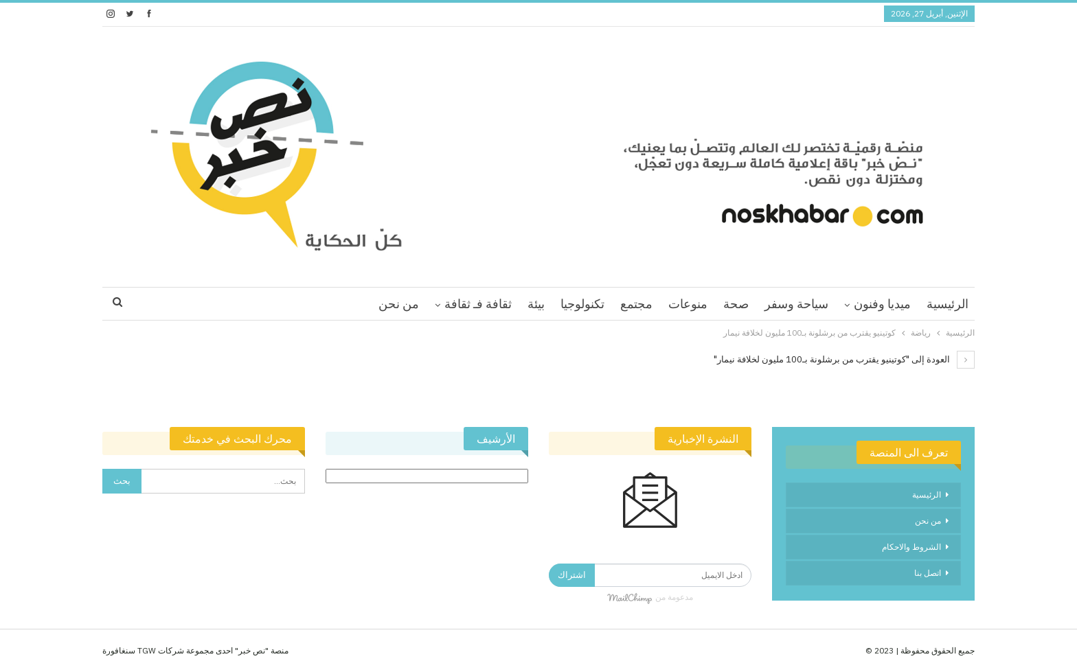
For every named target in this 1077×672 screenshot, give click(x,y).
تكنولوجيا (582, 304)
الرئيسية (947, 304)
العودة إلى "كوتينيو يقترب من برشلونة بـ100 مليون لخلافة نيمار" (844, 359)
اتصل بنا (927, 573)
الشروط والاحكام (911, 547)
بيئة (536, 304)
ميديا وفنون (882, 304)
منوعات (687, 304)
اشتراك (572, 575)
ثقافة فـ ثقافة (478, 304)
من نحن (398, 304)
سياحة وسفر (796, 304)
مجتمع (636, 304)
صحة (736, 304)
